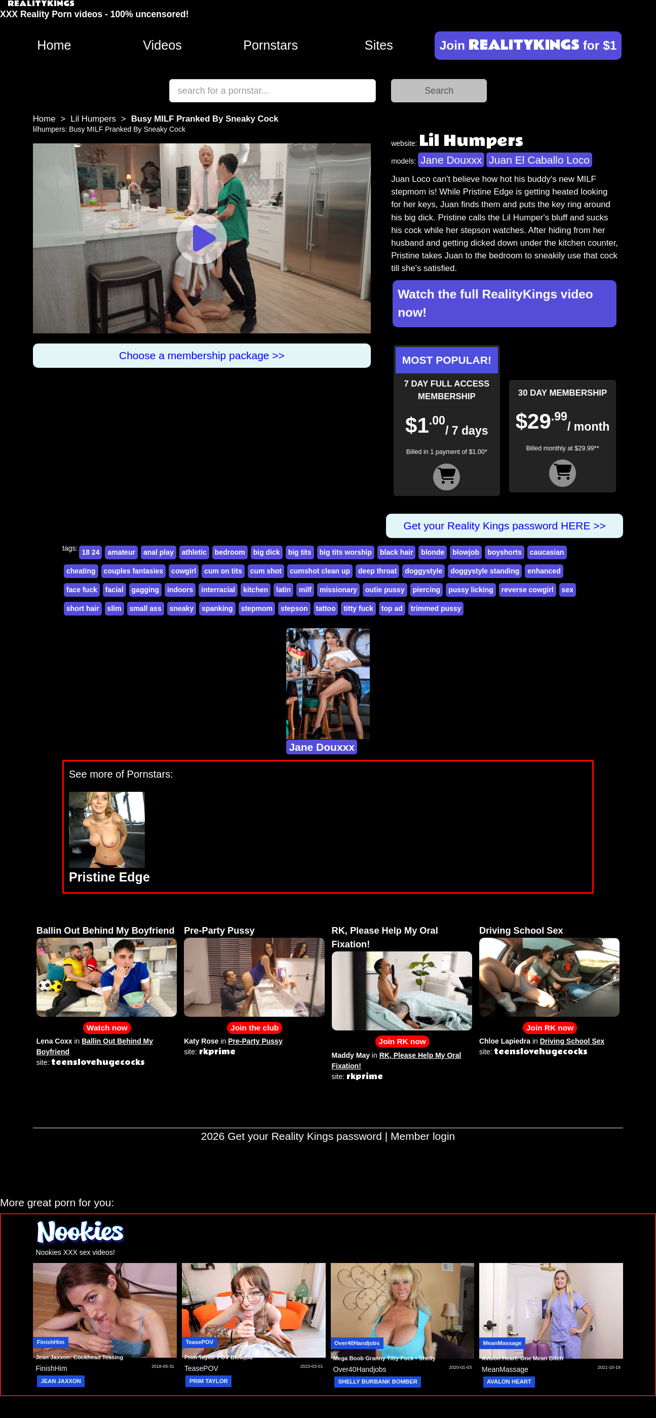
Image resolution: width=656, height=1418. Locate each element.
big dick (266, 552)
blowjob (465, 552)
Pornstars (270, 45)
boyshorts (504, 552)
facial (114, 590)
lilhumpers (49, 129)
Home (54, 45)
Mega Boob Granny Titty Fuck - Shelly (384, 1358)
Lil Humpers (93, 119)
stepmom (257, 608)
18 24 (90, 552)
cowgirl (183, 571)
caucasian (547, 552)
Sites (379, 45)
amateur (121, 552)
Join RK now (402, 1041)
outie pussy (385, 590)
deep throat (377, 571)
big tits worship (346, 552)
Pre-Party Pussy (219, 931)
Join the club (254, 1027)
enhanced (543, 571)
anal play (158, 552)
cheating (81, 571)
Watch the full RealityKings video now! (495, 303)
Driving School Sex (521, 931)
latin (283, 590)
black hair (396, 552)
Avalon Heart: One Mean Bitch (522, 1358)
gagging (145, 590)
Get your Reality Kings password (304, 1136)
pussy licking (470, 590)
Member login (423, 1136)
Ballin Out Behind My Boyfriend (105, 931)
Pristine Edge (109, 877)
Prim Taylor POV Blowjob (218, 1357)
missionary (338, 590)
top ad (392, 608)
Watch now (107, 1027)
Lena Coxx (54, 1041)
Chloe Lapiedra (504, 1041)
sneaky (182, 608)
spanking (217, 608)
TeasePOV (199, 1342)
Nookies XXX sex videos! (74, 1252)
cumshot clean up (320, 571)
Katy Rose (201, 1041)
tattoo (326, 608)
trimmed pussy (436, 608)
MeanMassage (502, 1343)
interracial (218, 590)
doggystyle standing (484, 571)
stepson (294, 608)
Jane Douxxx (451, 160)
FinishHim (50, 1342)
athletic (194, 552)
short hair (82, 608)
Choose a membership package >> (202, 355)
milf (305, 590)
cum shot (266, 571)
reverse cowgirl (527, 590)
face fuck (81, 590)
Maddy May (351, 1055)
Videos (162, 45)
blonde (432, 552)
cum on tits (223, 571)
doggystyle (423, 571)
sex (567, 590)
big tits (300, 552)
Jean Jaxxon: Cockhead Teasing (79, 1357)
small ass (146, 608)
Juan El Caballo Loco (539, 160)
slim (114, 608)
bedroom (230, 552)
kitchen (255, 590)
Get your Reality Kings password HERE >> (505, 525)
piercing (426, 590)
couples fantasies (134, 571)
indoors (180, 590)
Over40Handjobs (356, 1343)
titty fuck (358, 608)
